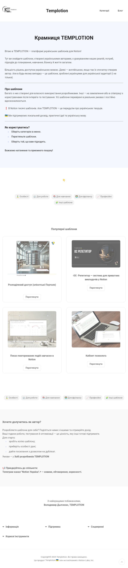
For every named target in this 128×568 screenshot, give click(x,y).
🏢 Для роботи (40, 198)
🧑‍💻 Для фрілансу (83, 198)
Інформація (10, 526)
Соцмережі (96, 526)
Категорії (104, 10)
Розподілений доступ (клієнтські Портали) (32, 286)
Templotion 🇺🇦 (52, 560)
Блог (120, 10)
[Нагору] (122, 562)
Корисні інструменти (15, 536)
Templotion (57, 10)
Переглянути (32, 298)
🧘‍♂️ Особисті (22, 198)
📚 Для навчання (62, 198)
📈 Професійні (104, 198)
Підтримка (52, 526)
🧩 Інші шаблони (64, 204)
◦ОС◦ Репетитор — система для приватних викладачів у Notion (96, 278)
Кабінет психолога (96, 356)
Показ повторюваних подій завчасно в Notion (32, 358)
